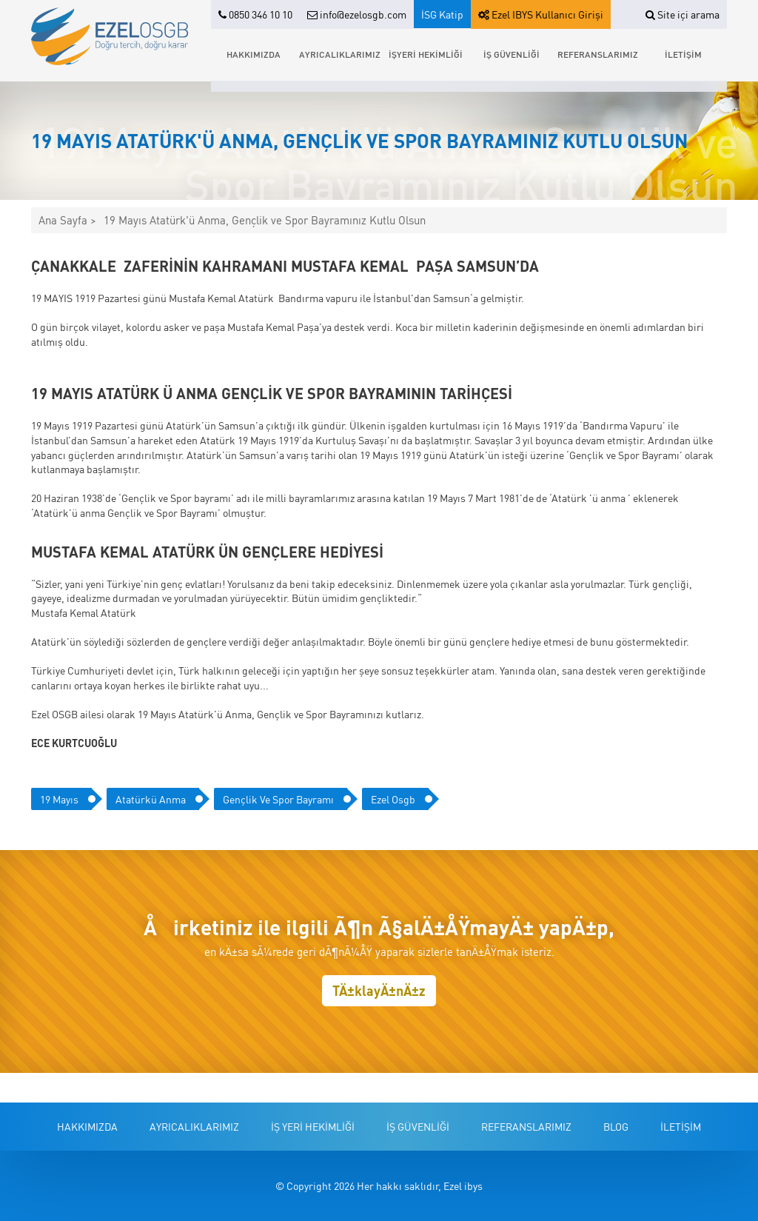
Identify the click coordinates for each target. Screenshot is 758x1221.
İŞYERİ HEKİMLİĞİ (426, 54)
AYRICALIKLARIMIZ (339, 54)
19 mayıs (59, 799)
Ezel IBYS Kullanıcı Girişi (540, 14)
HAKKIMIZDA (254, 54)
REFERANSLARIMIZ (597, 54)
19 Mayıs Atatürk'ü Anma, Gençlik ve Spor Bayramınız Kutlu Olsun (265, 220)
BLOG (615, 1126)
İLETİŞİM (683, 54)
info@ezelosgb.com (356, 14)
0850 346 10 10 (255, 14)
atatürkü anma (150, 799)
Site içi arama (682, 14)
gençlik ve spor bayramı (278, 799)
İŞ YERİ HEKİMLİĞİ (313, 1126)
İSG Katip (442, 14)
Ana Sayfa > (67, 220)
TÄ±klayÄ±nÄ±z (379, 990)
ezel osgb (393, 799)
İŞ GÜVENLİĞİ (511, 54)
